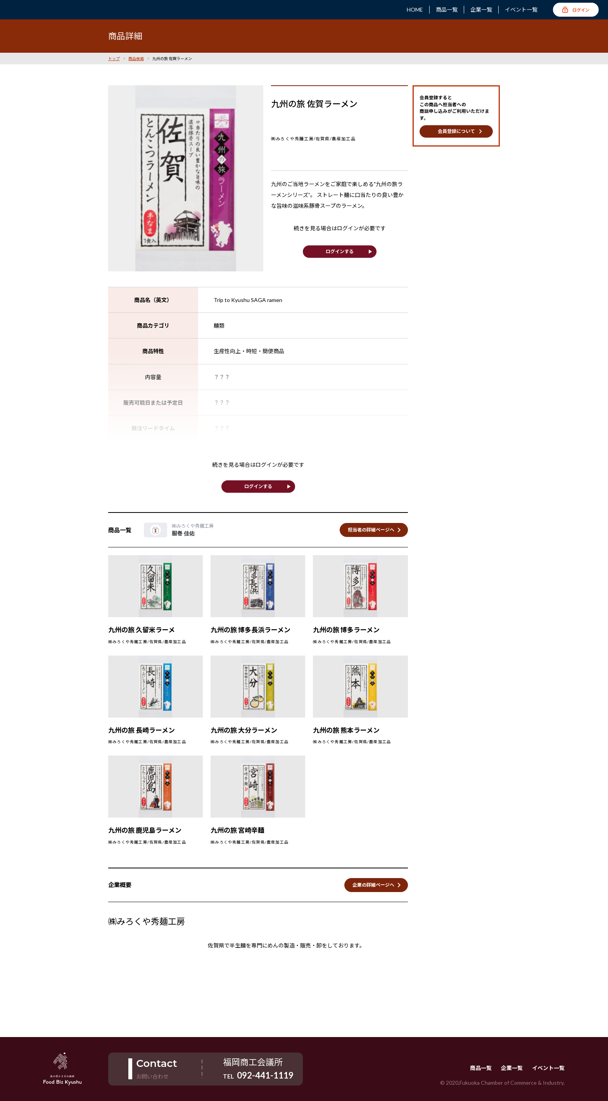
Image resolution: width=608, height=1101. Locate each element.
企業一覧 (481, 9)
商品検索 (136, 58)
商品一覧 (447, 9)
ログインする (340, 251)
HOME (415, 9)
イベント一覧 (521, 9)
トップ (114, 58)
